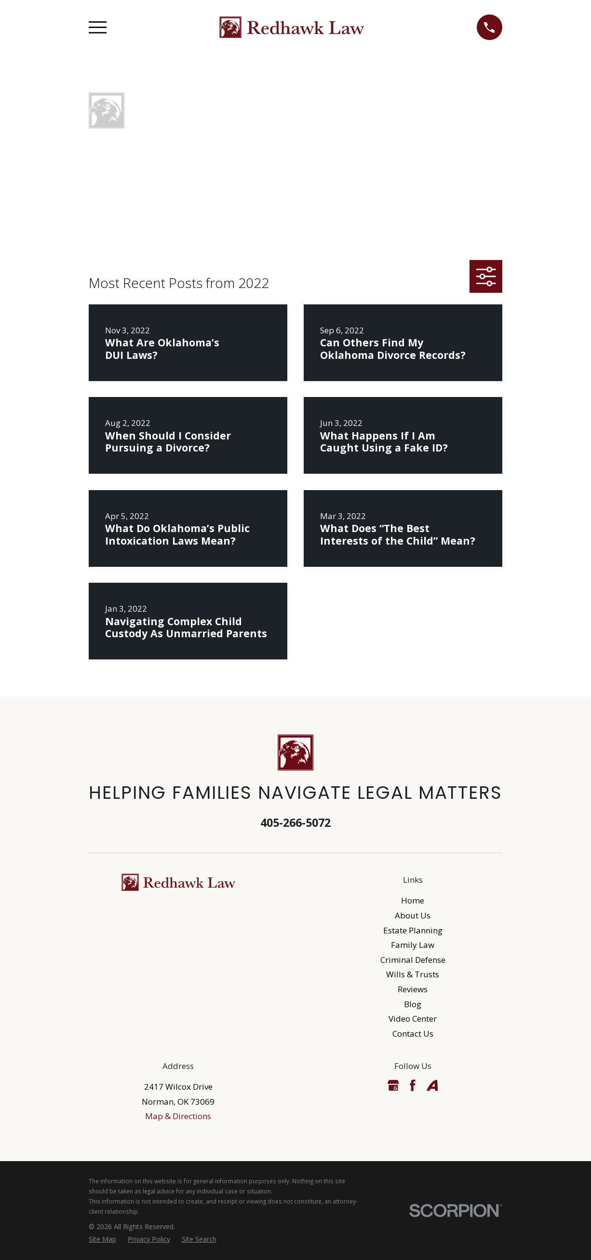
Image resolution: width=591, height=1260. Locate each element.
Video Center (413, 1018)
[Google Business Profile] (393, 1085)
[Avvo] (432, 1085)
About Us (412, 915)
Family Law (412, 944)
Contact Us (412, 1033)
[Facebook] (412, 1085)
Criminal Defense (412, 959)
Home (412, 900)
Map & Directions (178, 1116)
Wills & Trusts (412, 974)
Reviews (413, 989)
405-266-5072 (295, 822)
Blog (412, 1004)
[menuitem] (102, 1239)
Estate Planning (413, 930)
